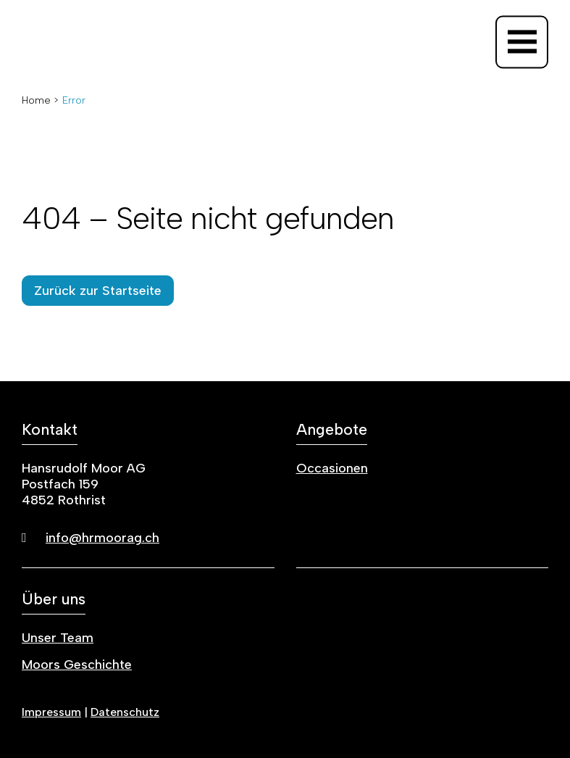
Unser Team (57, 638)
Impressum (51, 712)
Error (73, 100)
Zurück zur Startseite (98, 291)
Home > (40, 100)
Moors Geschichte (77, 664)
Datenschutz (125, 712)
